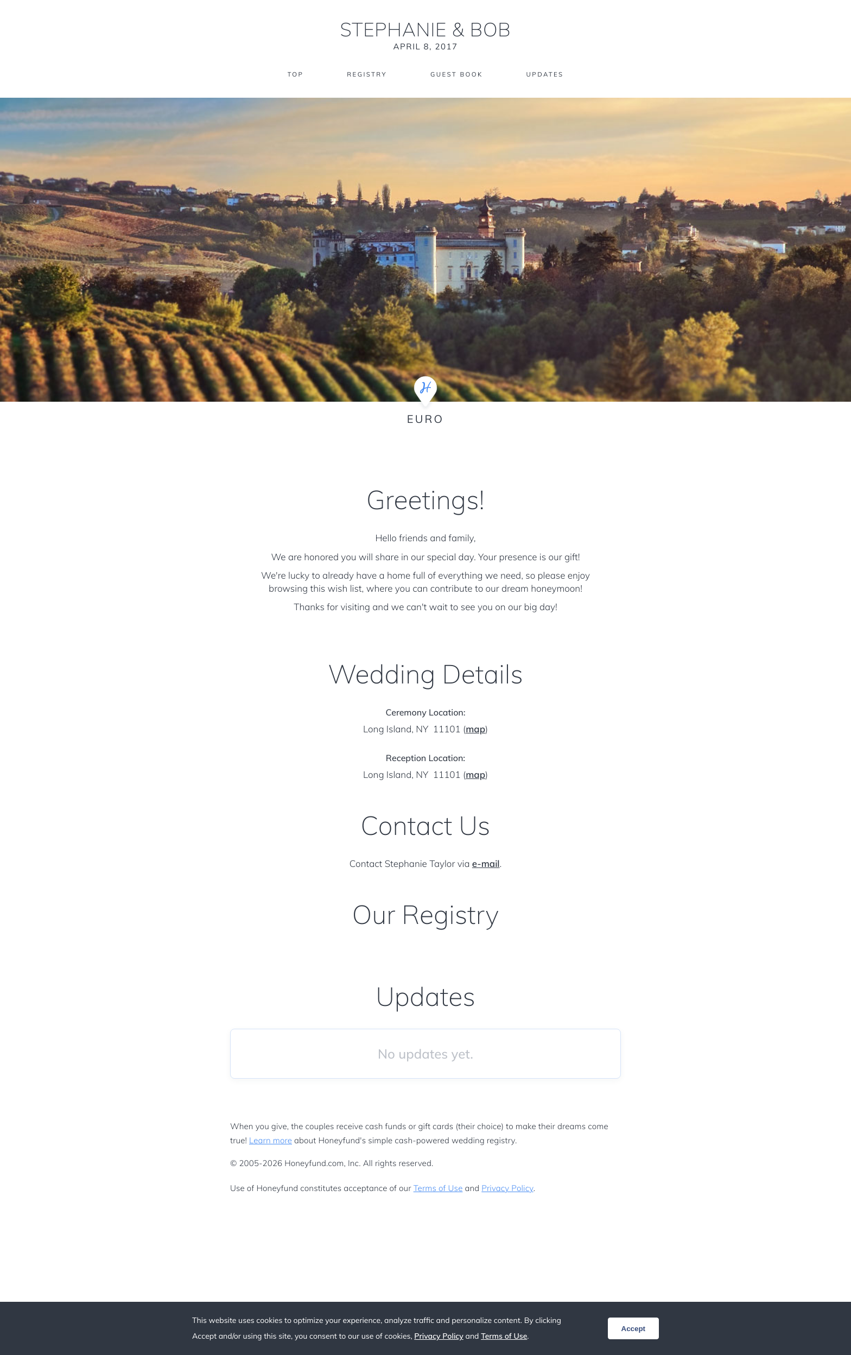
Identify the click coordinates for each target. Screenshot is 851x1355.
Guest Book (457, 75)
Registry (365, 75)
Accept (633, 1329)
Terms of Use (438, 1188)
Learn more (270, 1140)
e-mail (486, 864)
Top (292, 75)
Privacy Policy (507, 1188)
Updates (547, 75)
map (475, 729)
